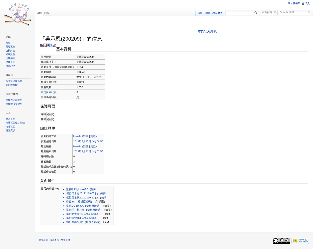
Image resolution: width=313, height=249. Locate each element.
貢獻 (93, 136)
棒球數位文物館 (14, 104)
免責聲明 (65, 240)
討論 (47, 12)
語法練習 (10, 58)
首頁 (8, 42)
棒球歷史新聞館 (14, 100)
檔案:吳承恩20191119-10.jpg (82, 197)
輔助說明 (10, 54)
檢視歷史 (217, 12)
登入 (307, 3)
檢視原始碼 (84, 201)
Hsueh (77, 136)
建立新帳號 (294, 3)
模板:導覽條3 (73, 217)
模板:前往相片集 (75, 209)
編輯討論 (10, 50)
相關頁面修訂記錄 (15, 122)
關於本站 (54, 240)
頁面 (39, 12)
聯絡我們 (10, 66)
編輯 (93, 189)
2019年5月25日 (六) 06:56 (88, 141)
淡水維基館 (12, 85)
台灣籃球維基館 (14, 81)
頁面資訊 (10, 130)
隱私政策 (43, 240)
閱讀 (199, 12)
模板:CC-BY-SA (75, 205)
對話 (85, 136)
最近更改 (10, 46)
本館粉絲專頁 (207, 31)
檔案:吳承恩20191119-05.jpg (82, 193)
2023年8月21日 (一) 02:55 (88, 151)
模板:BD (70, 201)
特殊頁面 (10, 126)
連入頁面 (10, 119)
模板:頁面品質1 (74, 222)
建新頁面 (10, 62)
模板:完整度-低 (74, 213)
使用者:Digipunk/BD (77, 189)
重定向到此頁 (48, 92)
